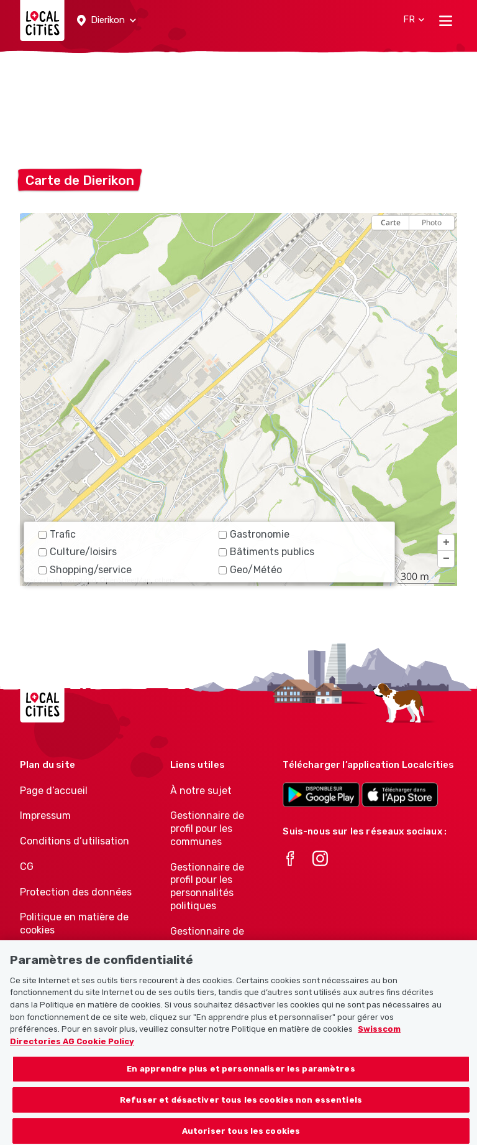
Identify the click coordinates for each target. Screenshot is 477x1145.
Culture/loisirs (78, 552)
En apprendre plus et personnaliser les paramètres (241, 1078)
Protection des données (76, 892)
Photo (432, 222)
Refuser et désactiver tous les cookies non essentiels (241, 1110)
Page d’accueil (54, 791)
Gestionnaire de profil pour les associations (207, 944)
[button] (106, 20)
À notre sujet (201, 791)
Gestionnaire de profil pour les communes (207, 829)
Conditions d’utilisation (74, 841)
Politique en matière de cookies (74, 923)
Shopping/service (85, 570)
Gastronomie (254, 534)
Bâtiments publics (266, 552)
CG (27, 866)
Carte (391, 222)
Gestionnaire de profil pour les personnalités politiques (207, 886)
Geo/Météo (250, 570)
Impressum (45, 815)
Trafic (57, 534)
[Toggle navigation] (445, 20)
